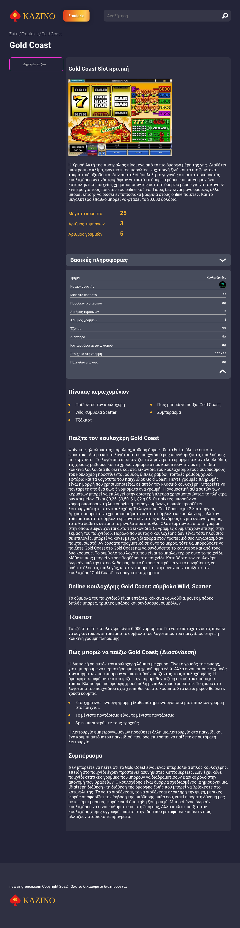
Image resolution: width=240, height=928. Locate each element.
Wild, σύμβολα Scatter (95, 412)
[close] (222, 371)
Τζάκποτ (83, 420)
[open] (148, 260)
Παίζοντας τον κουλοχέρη (100, 404)
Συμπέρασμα (169, 412)
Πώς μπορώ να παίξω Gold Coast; (189, 404)
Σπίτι (14, 33)
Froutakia (76, 16)
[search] (225, 16)
